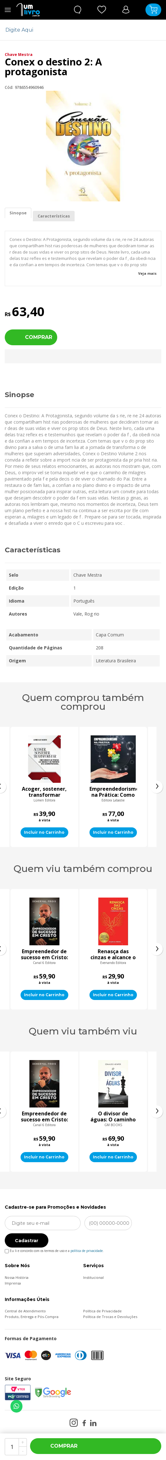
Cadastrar (26, 1240)
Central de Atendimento (25, 1311)
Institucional (93, 1277)
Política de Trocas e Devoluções (110, 1316)
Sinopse (18, 213)
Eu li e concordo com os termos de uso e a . (54, 1249)
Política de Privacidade (102, 1311)
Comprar (38, 337)
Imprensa (13, 1283)
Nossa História (16, 1277)
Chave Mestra (19, 54)
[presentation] (156, 787)
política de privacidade (87, 1250)
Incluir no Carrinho (44, 832)
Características (54, 216)
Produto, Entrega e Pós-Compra (31, 1316)
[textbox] (79, 30)
